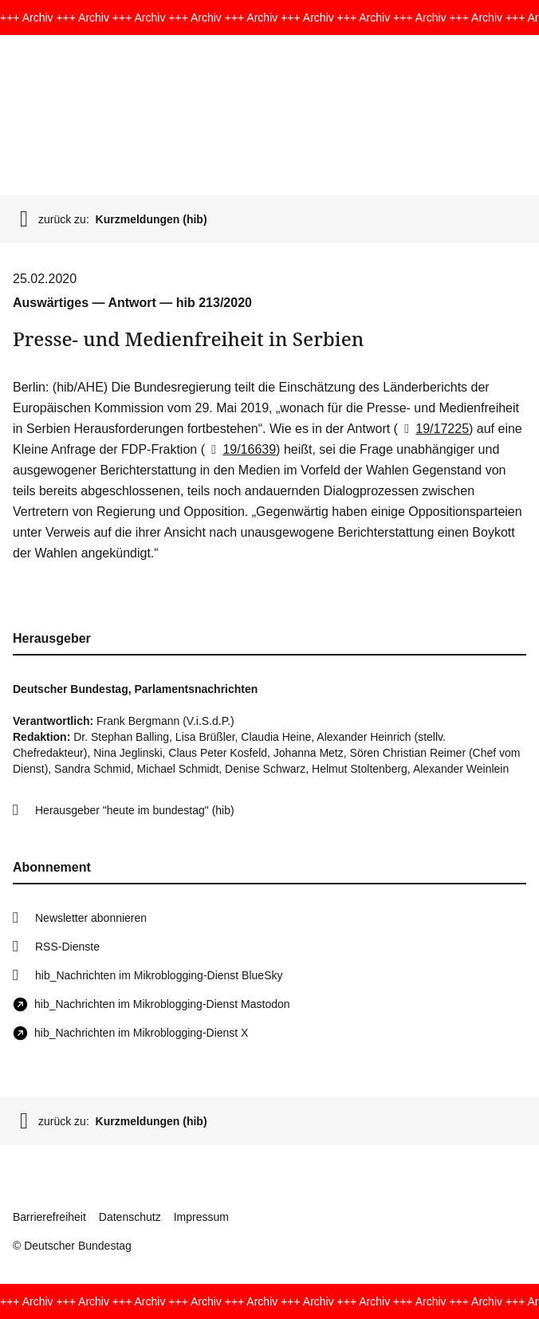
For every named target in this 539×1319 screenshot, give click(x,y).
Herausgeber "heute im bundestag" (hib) (134, 810)
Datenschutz (130, 1217)
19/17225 (433, 428)
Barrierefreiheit (49, 1217)
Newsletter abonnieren (91, 917)
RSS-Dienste (67, 946)
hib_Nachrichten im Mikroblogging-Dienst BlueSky (158, 975)
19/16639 (240, 449)
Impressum (201, 1217)
